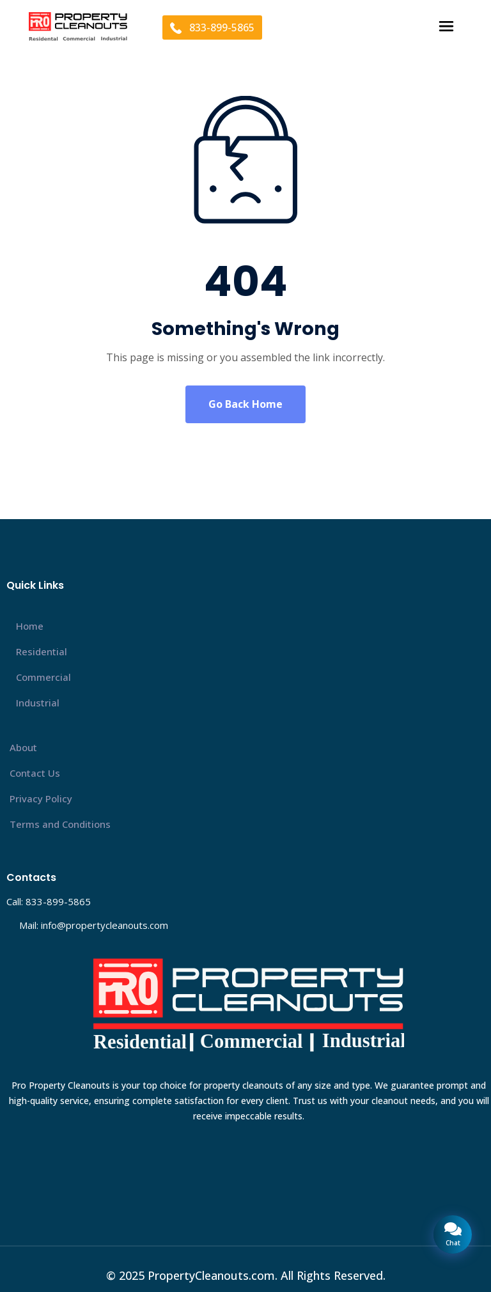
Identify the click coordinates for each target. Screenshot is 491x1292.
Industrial (37, 702)
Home (29, 625)
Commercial (43, 677)
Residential (41, 651)
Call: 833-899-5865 (48, 901)
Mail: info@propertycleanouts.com (93, 925)
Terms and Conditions (60, 824)
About (23, 747)
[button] (446, 27)
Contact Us (35, 773)
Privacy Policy (41, 798)
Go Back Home (245, 404)
